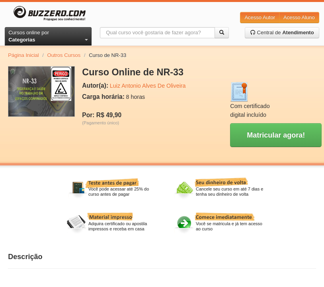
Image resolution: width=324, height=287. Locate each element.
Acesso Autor (259, 17)
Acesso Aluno (299, 17)
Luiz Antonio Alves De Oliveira (148, 86)
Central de (282, 32)
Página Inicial (23, 55)
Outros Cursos (64, 55)
